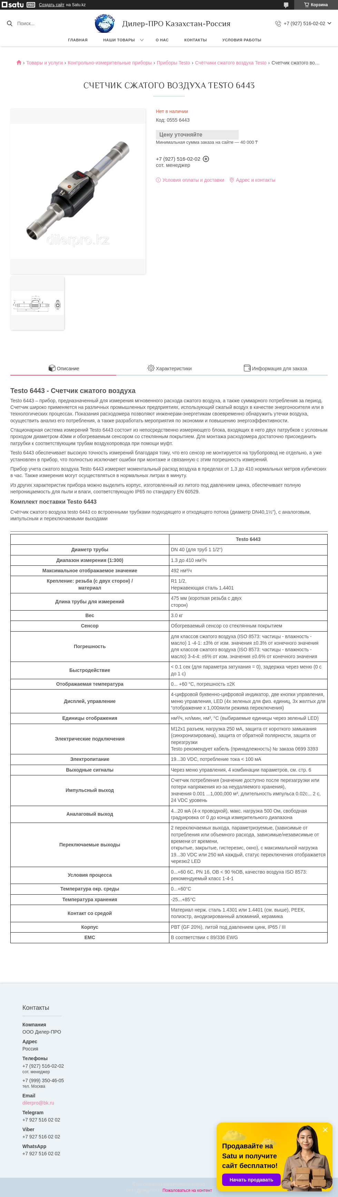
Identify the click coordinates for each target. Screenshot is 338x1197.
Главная (78, 40)
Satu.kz (198, 1184)
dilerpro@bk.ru (38, 1103)
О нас (162, 40)
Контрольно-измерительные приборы (110, 63)
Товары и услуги (44, 63)
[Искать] (9, 23)
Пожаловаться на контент (187, 1190)
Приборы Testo (173, 63)
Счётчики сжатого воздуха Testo (231, 63)
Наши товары (119, 40)
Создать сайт (51, 4)
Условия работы (241, 40)
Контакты (195, 40)
